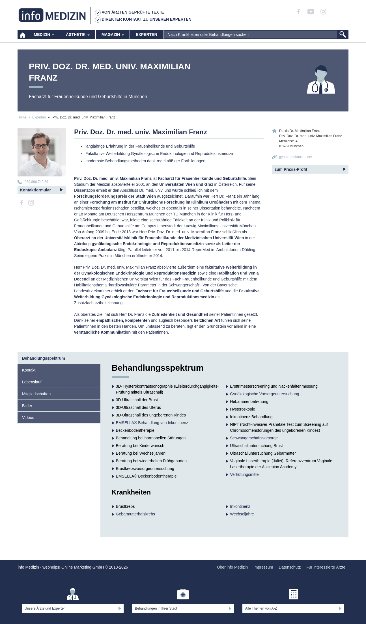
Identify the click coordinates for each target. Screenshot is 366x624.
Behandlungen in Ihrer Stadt (156, 608)
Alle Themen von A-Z (261, 608)
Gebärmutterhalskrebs (135, 514)
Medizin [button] (44, 36)
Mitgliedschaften (36, 394)
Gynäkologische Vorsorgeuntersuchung (264, 394)
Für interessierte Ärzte (325, 567)
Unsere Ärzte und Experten (45, 608)
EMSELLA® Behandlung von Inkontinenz (152, 422)
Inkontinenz (240, 506)
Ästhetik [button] (78, 36)
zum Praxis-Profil (291, 169)
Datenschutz (290, 567)
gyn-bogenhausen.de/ (295, 157)
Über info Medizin (232, 567)
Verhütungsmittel (244, 474)
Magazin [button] (113, 36)
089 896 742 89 (36, 182)
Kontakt (28, 370)
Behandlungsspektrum (43, 358)
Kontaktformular (35, 190)
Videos (28, 417)
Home (22, 117)
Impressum (263, 567)
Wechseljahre (242, 514)
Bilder (27, 405)
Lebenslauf (32, 382)
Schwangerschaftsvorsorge (254, 438)
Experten (146, 36)
